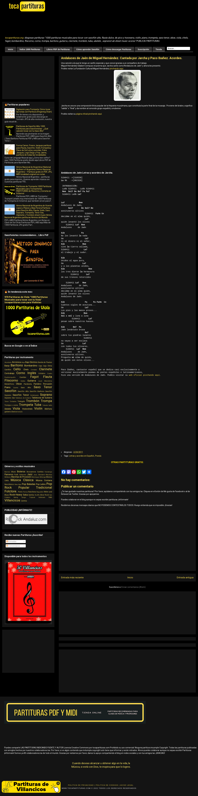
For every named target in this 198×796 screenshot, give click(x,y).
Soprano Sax (10, 398)
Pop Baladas (28, 484)
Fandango (48, 472)
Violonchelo (27, 409)
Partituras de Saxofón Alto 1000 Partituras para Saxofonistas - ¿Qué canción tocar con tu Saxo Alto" (32, 128)
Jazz (29, 474)
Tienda (159, 49)
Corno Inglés (26, 373)
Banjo (7, 366)
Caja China (47, 366)
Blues (13, 472)
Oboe (19, 383)
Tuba (37, 404)
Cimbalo (34, 370)
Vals (50, 497)
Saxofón (10, 391)
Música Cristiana (44, 480)
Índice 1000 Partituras (30, 49)
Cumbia (40, 472)
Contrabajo (9, 373)
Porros (25, 492)
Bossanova (31, 472)
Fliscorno (11, 380)
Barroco (7, 472)
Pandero (37, 384)
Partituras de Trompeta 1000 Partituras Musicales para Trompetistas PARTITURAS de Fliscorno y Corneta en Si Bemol (33, 190)
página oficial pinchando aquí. (89, 114)
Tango (23, 497)
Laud (40, 381)
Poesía (98, 455)
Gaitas (23, 381)
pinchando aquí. (117, 68)
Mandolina (48, 381)
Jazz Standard (39, 475)
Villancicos (12, 500)
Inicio (10, 49)
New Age (18, 484)
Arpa (23, 362)
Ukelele (8, 409)
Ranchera (32, 492)
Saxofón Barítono (37, 391)
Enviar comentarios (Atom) (133, 587)
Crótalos (41, 373)
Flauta (47, 377)
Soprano (46, 394)
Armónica (16, 362)
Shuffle (37, 495)
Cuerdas (23, 377)
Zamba (24, 501)
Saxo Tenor (43, 387)
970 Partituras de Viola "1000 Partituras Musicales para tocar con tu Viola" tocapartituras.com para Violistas (26, 300)
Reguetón (39, 492)
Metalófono (9, 384)
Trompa (46, 401)
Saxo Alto (26, 387)
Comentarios (13, 546)
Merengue (35, 477)
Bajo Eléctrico (31, 362)
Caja (40, 366)
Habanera (22, 475)
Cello (17, 369)
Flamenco (9, 474)
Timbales (13, 401)
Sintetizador (34, 395)
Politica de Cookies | (108, 785)
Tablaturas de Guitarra (42, 398)
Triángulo (21, 401)
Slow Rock (44, 495)
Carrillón (8, 370)
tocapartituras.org (14, 37)
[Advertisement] (75, 24)
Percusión (47, 384)
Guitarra (31, 380)
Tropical (32, 497)
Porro (20, 492)
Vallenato (41, 497)
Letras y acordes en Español (81, 455)
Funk (16, 474)
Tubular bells (47, 405)
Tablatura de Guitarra (23, 398)
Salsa (25, 495)
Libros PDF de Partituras (58, 49)
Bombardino (30, 365)
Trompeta (26, 404)
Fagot (34, 377)
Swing (16, 497)
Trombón (32, 401)
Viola (16, 408)
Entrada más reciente (72, 577)
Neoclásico (9, 484)
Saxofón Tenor (21, 394)
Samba (31, 495)
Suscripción (143, 49)
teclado (19, 412)
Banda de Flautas (45, 362)
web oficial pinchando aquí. (145, 375)
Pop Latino (41, 484)
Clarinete (45, 369)
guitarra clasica (11, 412)
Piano (7, 387)
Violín (38, 408)
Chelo (26, 369)
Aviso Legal (127, 785)
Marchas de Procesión (21, 477)
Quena (15, 388)
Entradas (11, 541)
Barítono (17, 365)
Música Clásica (22, 480)
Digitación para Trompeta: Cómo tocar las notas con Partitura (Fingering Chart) (34, 110)
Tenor (7, 401)
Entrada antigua (185, 577)
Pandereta (28, 384)
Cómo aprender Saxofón (87, 49)
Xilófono (48, 409)
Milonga (43, 477)
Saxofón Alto (23, 391)
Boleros (21, 471)
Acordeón (8, 362)
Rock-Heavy (16, 494)
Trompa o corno (11, 405)
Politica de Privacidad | (81, 785)
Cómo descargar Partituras (118, 49)
